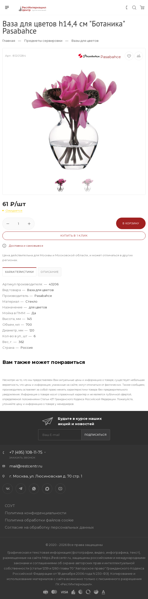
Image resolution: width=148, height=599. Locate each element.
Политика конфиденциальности (35, 513)
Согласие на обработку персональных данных (49, 527)
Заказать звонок (22, 457)
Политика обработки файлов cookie (39, 520)
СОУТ (10, 505)
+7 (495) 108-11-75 (25, 452)
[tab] (19, 272)
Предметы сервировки (43, 41)
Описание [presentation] (50, 272)
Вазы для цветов (85, 41)
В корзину (131, 223)
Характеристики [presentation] (19, 272)
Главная (8, 41)
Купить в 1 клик (74, 235)
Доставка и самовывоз (26, 245)
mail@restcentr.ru (25, 466)
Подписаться (95, 434)
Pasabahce (99, 57)
